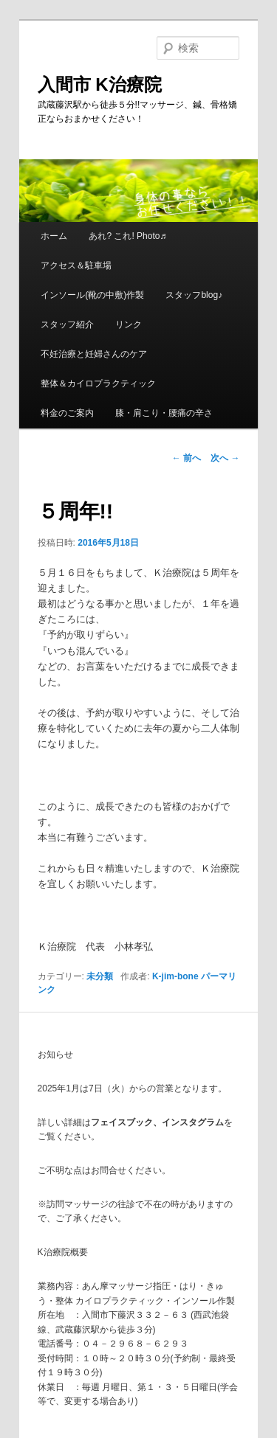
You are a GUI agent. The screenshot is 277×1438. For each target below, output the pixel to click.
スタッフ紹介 (67, 324)
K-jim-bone (175, 976)
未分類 (99, 976)
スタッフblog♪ (193, 295)
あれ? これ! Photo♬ (127, 236)
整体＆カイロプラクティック (98, 383)
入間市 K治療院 (100, 84)
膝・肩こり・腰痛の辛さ (164, 413)
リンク (128, 324)
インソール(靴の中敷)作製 (92, 295)
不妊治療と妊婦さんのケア (94, 354)
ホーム (54, 236)
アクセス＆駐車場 (76, 265)
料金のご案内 (67, 413)
